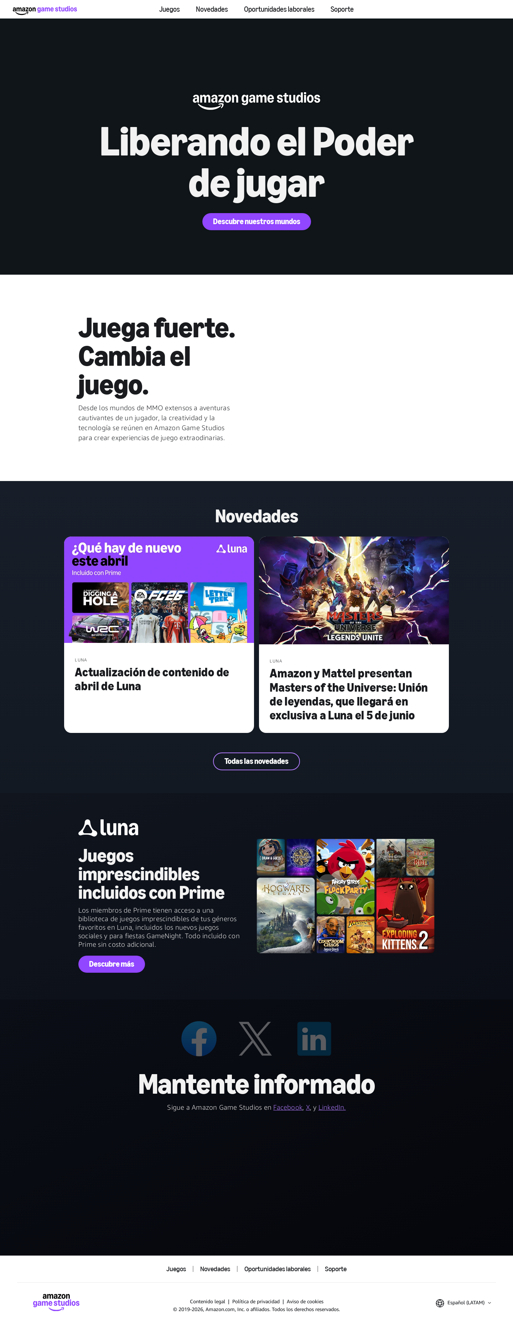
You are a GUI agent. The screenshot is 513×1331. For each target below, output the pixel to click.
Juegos (169, 9)
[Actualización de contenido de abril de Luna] (159, 591)
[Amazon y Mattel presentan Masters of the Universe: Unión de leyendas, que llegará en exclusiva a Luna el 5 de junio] (354, 591)
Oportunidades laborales (279, 9)
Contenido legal (207, 1301)
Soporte (342, 9)
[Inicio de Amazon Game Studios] (45, 10)
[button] (463, 1303)
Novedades (212, 9)
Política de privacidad (256, 1301)
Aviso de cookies (305, 1301)
